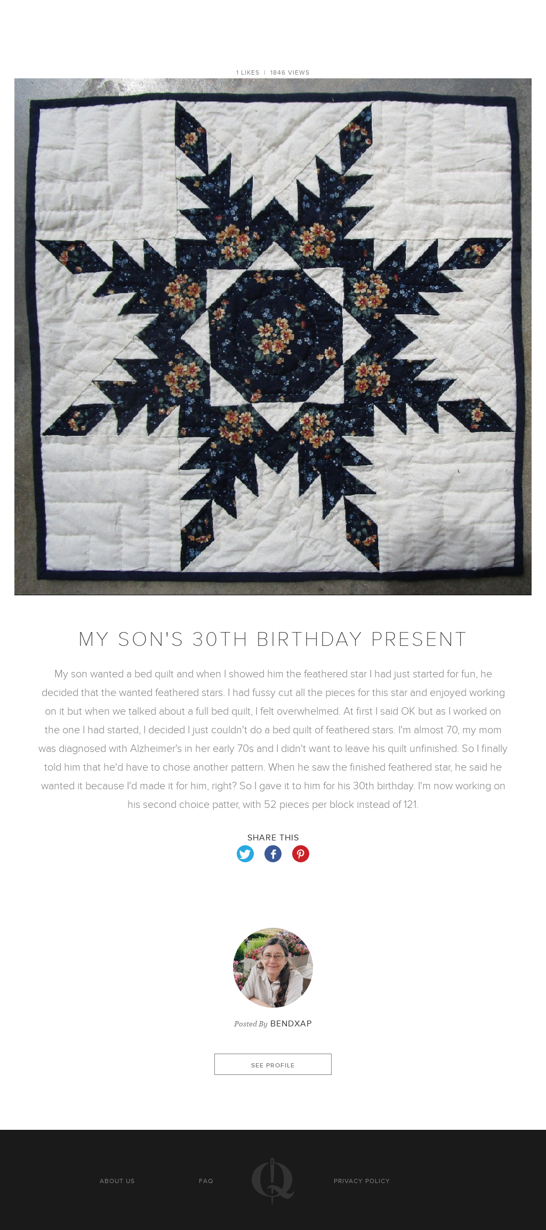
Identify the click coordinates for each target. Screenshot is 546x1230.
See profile (273, 1066)
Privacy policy (362, 1181)
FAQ (206, 1181)
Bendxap (291, 1023)
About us (117, 1181)
